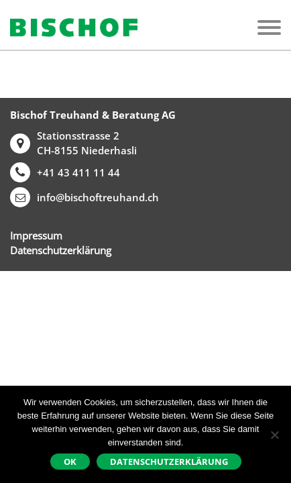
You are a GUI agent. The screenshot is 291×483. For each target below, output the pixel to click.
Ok (70, 461)
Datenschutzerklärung (60, 250)
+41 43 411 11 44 (65, 172)
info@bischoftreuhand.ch (84, 197)
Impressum (36, 235)
